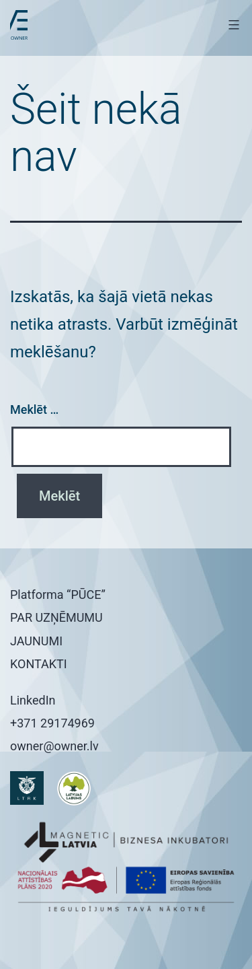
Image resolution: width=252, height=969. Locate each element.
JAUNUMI (36, 641)
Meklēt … (34, 409)
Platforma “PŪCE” (58, 594)
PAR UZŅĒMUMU (56, 617)
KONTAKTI (38, 664)
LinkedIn (33, 700)
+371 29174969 (52, 723)
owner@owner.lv (54, 746)
